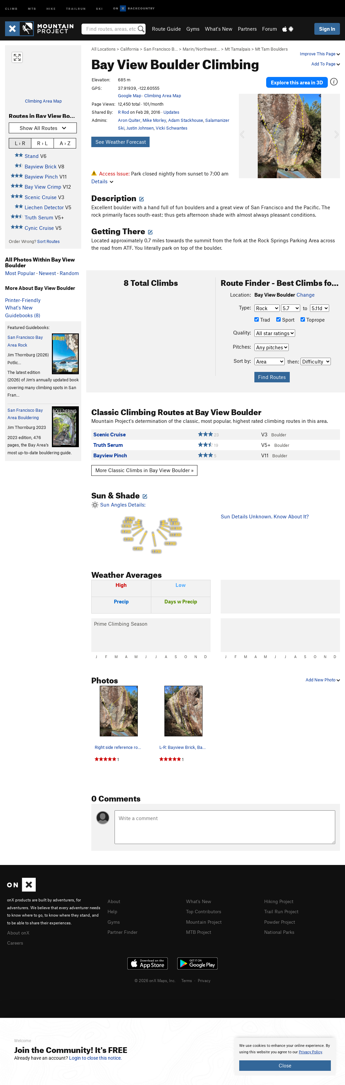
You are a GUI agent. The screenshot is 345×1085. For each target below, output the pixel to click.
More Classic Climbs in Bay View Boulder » (144, 470)
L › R (20, 143)
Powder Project (281, 921)
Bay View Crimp (43, 187)
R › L (42, 143)
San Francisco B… (161, 49)
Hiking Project (280, 901)
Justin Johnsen (140, 128)
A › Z (65, 143)
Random (69, 273)
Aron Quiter (129, 120)
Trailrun (76, 8)
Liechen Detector (44, 207)
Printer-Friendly (22, 300)
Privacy (204, 979)
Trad (262, 320)
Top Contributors (205, 911)
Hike (51, 8)
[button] (245, 132)
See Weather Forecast (120, 142)
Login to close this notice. (95, 1058)
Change (305, 295)
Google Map (129, 95)
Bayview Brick (41, 166)
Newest (47, 273)
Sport (285, 320)
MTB (32, 8)
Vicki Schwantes (171, 128)
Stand (32, 156)
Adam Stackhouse (185, 120)
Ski (99, 8)
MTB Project (200, 931)
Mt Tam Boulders (271, 49)
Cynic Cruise (39, 228)
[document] (285, 1056)
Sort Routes (48, 241)
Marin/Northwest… (201, 49)
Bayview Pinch (41, 176)
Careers (16, 942)
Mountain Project (205, 921)
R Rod (123, 112)
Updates (171, 112)
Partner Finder (123, 931)
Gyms (192, 29)
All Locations (103, 49)
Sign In (327, 29)
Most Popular (20, 273)
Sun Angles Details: (151, 528)
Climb (11, 8)
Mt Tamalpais (237, 49)
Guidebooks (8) (22, 315)
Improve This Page (320, 53)
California (129, 49)
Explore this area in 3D (297, 80)
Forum (269, 29)
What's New (218, 29)
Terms (186, 979)
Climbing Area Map (43, 101)
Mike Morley (154, 120)
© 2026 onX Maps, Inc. (155, 979)
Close (285, 1065)
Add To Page (325, 63)
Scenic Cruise (41, 197)
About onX (19, 932)
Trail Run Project (283, 911)
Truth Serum (39, 217)
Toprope (313, 320)
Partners (247, 29)
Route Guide (166, 29)
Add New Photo (323, 679)
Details (102, 181)
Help (112, 911)
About (114, 901)
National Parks (280, 931)
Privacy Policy (310, 1052)
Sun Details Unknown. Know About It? (265, 516)
